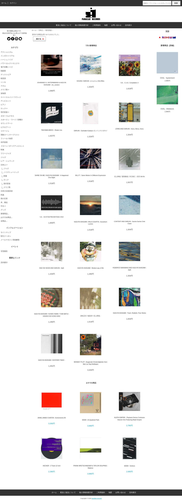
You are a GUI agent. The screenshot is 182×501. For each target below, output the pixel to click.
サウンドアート (7, 123)
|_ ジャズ (5, 169)
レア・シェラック (7, 161)
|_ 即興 (4, 176)
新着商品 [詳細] (167, 45)
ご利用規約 (96, 25)
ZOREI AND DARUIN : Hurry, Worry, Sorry (129, 129)
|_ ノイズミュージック (10, 172)
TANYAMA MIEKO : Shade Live (51, 130)
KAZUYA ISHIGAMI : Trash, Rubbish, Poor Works (129, 313)
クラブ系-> (5, 90)
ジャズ (3, 157)
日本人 (41, 30)
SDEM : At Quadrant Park (90, 420)
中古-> (3, 206)
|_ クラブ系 (5, 187)
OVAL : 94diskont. (167, 98)
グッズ (3, 210)
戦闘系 (3, 71)
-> (4, 165)
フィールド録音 (7, 138)
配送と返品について (63, 25)
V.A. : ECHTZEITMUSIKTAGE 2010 (52, 217)
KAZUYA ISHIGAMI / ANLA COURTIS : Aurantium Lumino (90, 223)
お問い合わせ (116, 25)
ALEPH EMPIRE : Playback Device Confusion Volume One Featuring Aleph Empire (129, 418)
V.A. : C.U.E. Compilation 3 (129, 83)
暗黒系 (3, 78)
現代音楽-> (5, 112)
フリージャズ (6, 153)
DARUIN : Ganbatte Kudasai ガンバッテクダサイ (90, 131)
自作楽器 (4, 142)
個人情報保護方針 (82, 25)
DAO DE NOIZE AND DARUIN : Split (51, 268)
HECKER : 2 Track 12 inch (51, 466)
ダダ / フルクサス (7, 116)
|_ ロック (5, 180)
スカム (3, 86)
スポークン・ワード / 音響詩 (12, 120)
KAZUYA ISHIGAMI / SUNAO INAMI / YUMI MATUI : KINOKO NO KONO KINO (51, 315)
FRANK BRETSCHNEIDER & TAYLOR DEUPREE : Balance (90, 467)
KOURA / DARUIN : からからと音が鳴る (90, 81)
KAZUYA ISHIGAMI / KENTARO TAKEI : (51, 360)
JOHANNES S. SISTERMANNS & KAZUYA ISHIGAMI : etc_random (51, 84)
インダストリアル (7, 56)
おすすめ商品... (6, 217)
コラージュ (5, 131)
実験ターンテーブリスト (10, 135)
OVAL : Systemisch (167, 65)
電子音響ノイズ (7, 67)
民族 (2, 195)
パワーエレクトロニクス (10, 63)
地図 (106, 25)
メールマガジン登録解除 (10, 240)
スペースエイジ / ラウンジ (11, 97)
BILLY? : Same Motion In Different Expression (90, 175)
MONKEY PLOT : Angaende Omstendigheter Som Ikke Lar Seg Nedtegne (90, 363)
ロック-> (4, 108)
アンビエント (6, 101)
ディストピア (6, 75)
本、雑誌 (4, 202)
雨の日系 (4, 199)
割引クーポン (6, 236)
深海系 (3, 93)
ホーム (4, 3)
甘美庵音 (4, 251)
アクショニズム (7, 52)
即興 (2, 150)
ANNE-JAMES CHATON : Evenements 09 (52, 418)
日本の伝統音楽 (7, 191)
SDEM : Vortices (129, 466)
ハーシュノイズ (7, 60)
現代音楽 (48, 30)
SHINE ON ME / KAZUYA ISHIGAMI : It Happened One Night (51, 176)
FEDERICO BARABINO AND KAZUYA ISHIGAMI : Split (129, 269)
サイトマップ (6, 232)
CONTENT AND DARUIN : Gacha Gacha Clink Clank (129, 222)
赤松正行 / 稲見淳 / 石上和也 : (90, 316)
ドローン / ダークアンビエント (12, 146)
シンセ (3, 82)
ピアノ (3, 105)
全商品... (4, 221)
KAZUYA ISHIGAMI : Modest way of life (90, 268)
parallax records (97, 498)
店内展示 (128, 25)
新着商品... (5, 214)
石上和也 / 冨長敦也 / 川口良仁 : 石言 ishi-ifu (129, 176)
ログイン (13, 3)
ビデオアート (6, 127)
